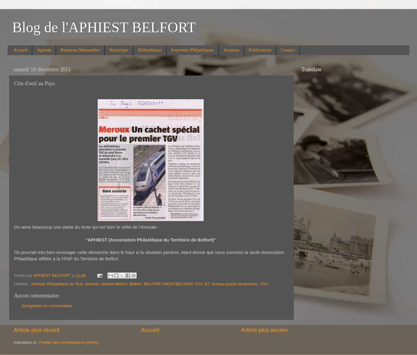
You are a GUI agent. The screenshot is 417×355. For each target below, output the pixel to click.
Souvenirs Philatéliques (192, 49)
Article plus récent (36, 330)
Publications (260, 49)
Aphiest (91, 284)
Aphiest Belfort (113, 284)
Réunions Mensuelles (80, 49)
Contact (288, 49)
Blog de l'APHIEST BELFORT (104, 27)
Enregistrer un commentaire (47, 306)
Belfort (135, 284)
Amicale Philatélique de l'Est (56, 284)
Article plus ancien (264, 330)
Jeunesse (231, 49)
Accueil (20, 49)
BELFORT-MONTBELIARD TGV (173, 284)
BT (207, 284)
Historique (118, 49)
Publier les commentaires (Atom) (69, 342)
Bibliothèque (150, 49)
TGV (264, 284)
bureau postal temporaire (235, 284)
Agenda (44, 49)
